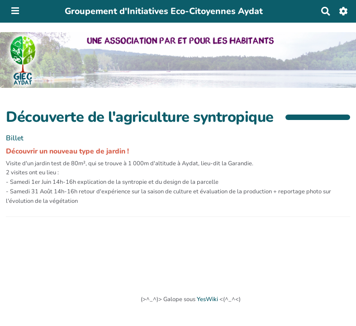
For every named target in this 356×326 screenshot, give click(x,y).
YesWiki (207, 299)
